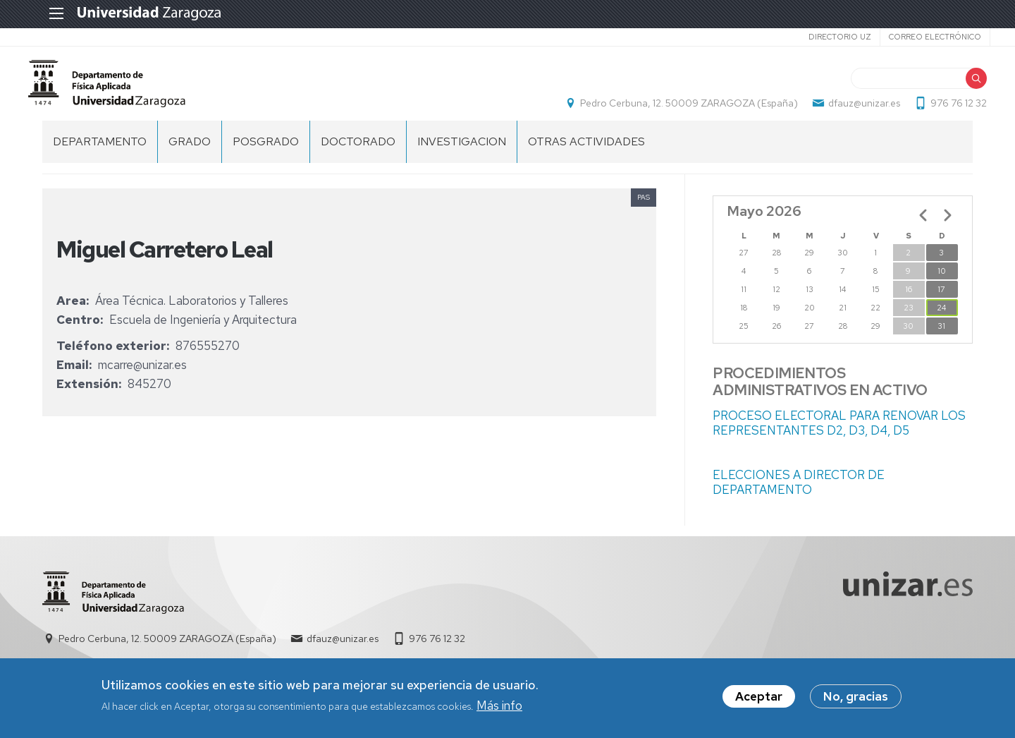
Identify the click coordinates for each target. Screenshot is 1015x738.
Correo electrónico (917, 37)
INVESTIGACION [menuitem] (461, 155)
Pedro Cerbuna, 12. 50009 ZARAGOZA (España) (675, 110)
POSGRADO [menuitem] (266, 155)
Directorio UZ (822, 37)
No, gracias (855, 697)
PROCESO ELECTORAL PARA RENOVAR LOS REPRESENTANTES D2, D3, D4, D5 (839, 437)
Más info (499, 705)
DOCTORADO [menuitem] (358, 155)
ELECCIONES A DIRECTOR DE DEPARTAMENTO (799, 496)
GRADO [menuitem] (189, 155)
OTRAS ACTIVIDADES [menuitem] (586, 155)
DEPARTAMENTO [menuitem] (100, 155)
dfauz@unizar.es (850, 110)
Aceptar (758, 697)
